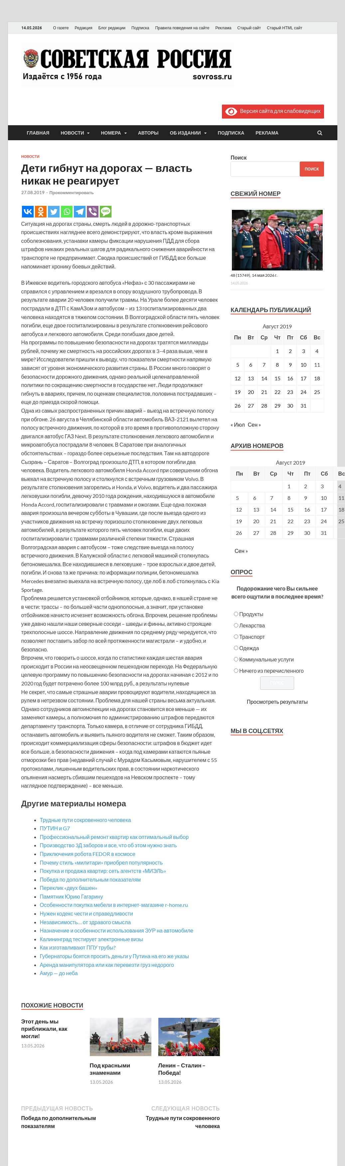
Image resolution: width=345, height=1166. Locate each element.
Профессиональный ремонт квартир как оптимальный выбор (114, 837)
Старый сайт (249, 28)
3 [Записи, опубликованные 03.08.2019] (303, 351)
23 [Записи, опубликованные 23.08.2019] (290, 392)
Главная (38, 133)
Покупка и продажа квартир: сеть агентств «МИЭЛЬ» (103, 871)
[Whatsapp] (67, 211)
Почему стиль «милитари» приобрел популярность (101, 862)
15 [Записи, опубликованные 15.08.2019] (277, 378)
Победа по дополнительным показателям (90, 879)
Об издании (185, 133)
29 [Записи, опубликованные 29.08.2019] (277, 405)
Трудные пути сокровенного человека (85, 820)
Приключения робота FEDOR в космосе (87, 854)
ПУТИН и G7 (55, 828)
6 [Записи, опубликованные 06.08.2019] (250, 364)
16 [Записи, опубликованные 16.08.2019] (290, 378)
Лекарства (252, 625)
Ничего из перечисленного (271, 670)
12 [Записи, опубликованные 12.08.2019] (238, 378)
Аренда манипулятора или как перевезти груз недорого (107, 965)
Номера (111, 133)
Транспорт (252, 636)
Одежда (249, 648)
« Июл (238, 424)
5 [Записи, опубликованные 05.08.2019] (237, 364)
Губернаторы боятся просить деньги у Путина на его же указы (114, 956)
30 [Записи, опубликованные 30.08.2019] (290, 405)
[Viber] (92, 211)
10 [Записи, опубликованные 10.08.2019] (303, 364)
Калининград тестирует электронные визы (91, 939)
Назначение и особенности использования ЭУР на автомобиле (116, 930)
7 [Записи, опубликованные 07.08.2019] (263, 364)
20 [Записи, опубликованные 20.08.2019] (251, 392)
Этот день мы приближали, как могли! (44, 1028)
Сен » (254, 424)
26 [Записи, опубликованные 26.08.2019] (238, 405)
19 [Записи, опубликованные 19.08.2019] (238, 392)
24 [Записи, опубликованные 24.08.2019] (303, 392)
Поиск (239, 157)
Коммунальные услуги (266, 659)
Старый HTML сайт (284, 28)
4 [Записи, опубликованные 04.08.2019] (316, 351)
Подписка (140, 28)
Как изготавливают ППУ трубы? (77, 947)
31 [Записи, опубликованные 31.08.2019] (303, 405)
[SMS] (105, 211)
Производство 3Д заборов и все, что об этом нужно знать (108, 845)
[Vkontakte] (28, 211)
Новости (72, 133)
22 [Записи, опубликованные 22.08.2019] (277, 392)
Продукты (251, 614)
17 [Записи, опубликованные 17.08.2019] (303, 378)
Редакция (83, 28)
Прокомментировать (72, 192)
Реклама (223, 28)
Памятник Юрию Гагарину (71, 896)
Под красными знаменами (110, 1069)
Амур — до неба (59, 973)
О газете (61, 28)
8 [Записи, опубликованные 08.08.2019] (277, 364)
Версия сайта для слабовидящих (272, 111)
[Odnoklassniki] (41, 211)
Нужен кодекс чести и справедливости (86, 913)
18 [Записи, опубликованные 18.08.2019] (317, 378)
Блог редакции (111, 28)
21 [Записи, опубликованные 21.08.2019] (264, 392)
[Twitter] (54, 211)
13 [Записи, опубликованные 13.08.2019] (251, 378)
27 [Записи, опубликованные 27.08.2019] (251, 405)
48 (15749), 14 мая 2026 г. (254, 275)
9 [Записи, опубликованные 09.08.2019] (290, 364)
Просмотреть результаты (277, 701)
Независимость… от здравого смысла (85, 922)
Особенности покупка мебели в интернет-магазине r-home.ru (114, 905)
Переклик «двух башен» (68, 888)
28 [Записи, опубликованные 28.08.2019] (264, 405)
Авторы (148, 133)
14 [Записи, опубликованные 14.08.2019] (264, 378)
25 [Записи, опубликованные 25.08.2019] (317, 392)
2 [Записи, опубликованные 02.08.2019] (290, 351)
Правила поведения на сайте (182, 28)
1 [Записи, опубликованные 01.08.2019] (277, 351)
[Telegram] (80, 211)
